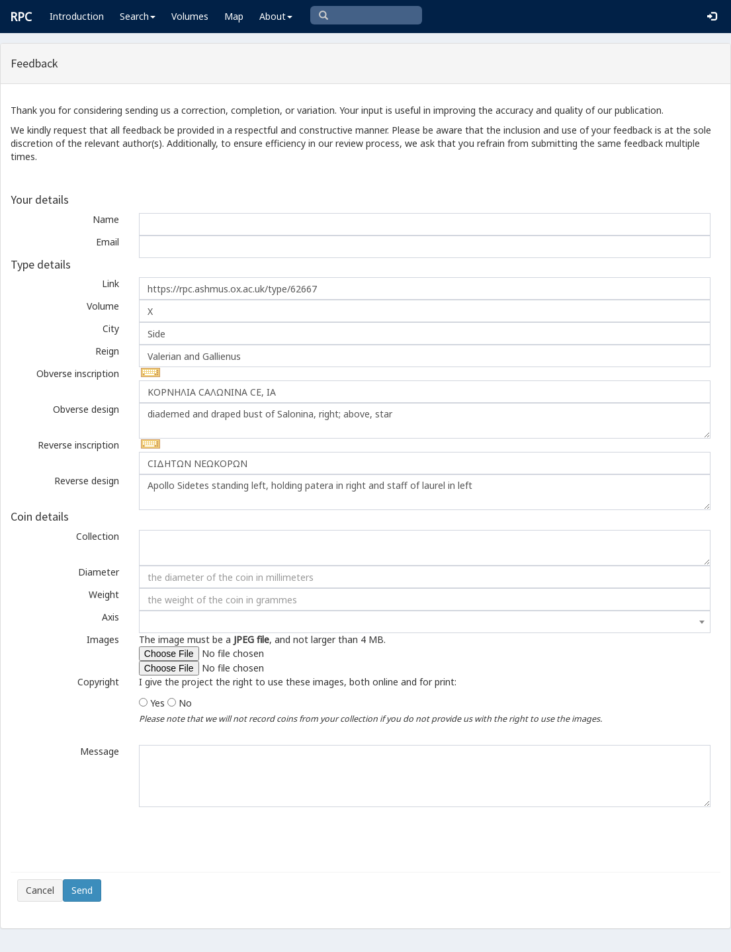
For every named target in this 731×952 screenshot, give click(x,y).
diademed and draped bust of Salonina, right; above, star (424, 421)
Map (233, 16)
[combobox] (424, 622)
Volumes (189, 16)
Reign (107, 351)
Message (99, 751)
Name (106, 219)
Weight (104, 594)
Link (110, 283)
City (111, 328)
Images (103, 639)
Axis (110, 617)
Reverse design (86, 480)
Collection (97, 536)
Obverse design (86, 409)
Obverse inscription (77, 373)
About (275, 16)
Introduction (77, 16)
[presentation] (117, 839)
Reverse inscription (78, 445)
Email (107, 242)
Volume (103, 306)
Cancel (40, 890)
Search (137, 16)
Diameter (98, 572)
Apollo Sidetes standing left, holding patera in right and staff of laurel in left (424, 492)
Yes (157, 703)
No (185, 703)
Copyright (98, 681)
